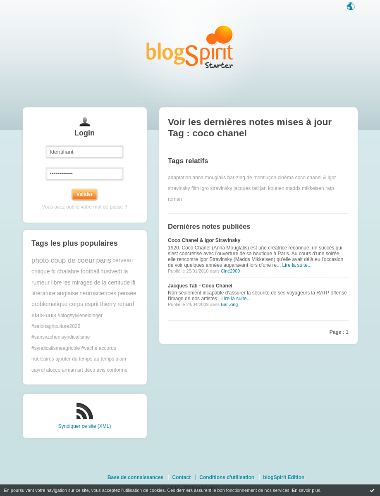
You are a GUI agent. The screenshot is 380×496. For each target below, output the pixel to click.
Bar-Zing (229, 304)
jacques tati (246, 188)
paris (103, 260)
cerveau (122, 260)
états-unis (43, 315)
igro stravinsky (216, 188)
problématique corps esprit (65, 304)
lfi (133, 283)
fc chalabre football (75, 271)
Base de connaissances (135, 477)
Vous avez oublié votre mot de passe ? (84, 207)
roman (175, 199)
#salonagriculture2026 (55, 326)
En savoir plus (306, 490)
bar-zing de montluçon (252, 177)
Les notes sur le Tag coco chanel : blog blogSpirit (190, 46)
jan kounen (272, 188)
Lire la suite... (297, 265)
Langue (351, 7)
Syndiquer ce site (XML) (84, 426)
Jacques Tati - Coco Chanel (200, 286)
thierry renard (117, 304)
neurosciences (97, 293)
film (195, 188)
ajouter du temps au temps (84, 359)
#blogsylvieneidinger (80, 315)
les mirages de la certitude (96, 283)
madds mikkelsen (305, 188)
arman (69, 370)
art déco (86, 370)
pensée (127, 293)
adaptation (179, 177)
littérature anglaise (54, 293)
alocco (53, 370)
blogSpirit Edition (283, 477)
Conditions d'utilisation (226, 477)
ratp (329, 188)
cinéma (286, 177)
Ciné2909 (230, 270)
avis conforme (112, 370)
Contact (181, 477)
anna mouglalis (209, 177)
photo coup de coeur (63, 260)
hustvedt (111, 271)
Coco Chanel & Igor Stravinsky (204, 240)
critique (40, 271)
